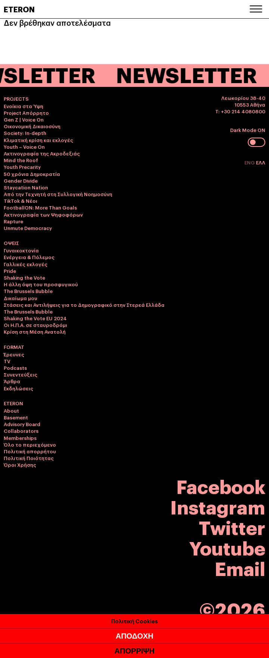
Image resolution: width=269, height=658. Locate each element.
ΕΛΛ (260, 162)
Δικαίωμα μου (20, 298)
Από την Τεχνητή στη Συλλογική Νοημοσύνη (58, 194)
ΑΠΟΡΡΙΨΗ (134, 651)
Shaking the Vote (24, 277)
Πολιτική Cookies (134, 620)
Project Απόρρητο (26, 112)
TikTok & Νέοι (20, 200)
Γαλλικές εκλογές (25, 264)
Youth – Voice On (24, 146)
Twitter (232, 526)
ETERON (19, 9)
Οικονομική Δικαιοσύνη (32, 126)
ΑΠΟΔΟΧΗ (134, 636)
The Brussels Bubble (28, 290)
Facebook (220, 485)
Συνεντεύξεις (20, 374)
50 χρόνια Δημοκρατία (32, 173)
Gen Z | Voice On (24, 119)
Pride (10, 270)
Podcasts (15, 367)
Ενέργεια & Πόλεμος (29, 257)
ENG (250, 162)
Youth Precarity (22, 166)
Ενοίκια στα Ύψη (23, 106)
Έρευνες (14, 354)
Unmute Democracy (28, 227)
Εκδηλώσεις (18, 388)
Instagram (217, 506)
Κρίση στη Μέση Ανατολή (35, 331)
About (11, 410)
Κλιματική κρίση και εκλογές (38, 139)
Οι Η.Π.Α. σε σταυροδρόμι (35, 324)
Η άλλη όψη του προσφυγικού (41, 284)
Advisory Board (22, 424)
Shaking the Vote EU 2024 (35, 318)
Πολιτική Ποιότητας (29, 457)
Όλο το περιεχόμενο (30, 444)
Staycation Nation (26, 187)
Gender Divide (21, 180)
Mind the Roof (21, 160)
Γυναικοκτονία (21, 250)
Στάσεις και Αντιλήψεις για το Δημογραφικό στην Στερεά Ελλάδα (84, 304)
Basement (16, 417)
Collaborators (21, 430)
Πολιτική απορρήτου (30, 451)
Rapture (13, 221)
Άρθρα (12, 381)
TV (7, 361)
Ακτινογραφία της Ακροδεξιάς (42, 153)
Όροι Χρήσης (20, 464)
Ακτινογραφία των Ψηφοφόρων (43, 214)
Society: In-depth (25, 132)
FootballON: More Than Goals (40, 207)
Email (240, 567)
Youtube (227, 547)
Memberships (20, 437)
